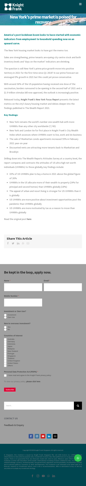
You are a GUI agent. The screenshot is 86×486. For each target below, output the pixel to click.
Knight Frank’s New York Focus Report (40, 99)
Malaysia (9, 349)
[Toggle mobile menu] (80, 4)
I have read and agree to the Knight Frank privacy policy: (27, 375)
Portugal (9, 354)
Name (7, 281)
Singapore (10, 356)
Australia (9, 339)
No (7, 329)
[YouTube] (43, 436)
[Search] (78, 406)
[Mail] (55, 436)
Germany (9, 342)
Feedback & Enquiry (14, 425)
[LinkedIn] (49, 436)
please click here (33, 381)
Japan (8, 346)
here (29, 219)
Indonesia (9, 344)
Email (47, 281)
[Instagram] (37, 436)
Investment (10, 315)
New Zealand (11, 351)
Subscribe (10, 390)
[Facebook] (31, 436)
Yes (7, 327)
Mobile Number (11, 296)
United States (11, 363)
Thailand (9, 358)
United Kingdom (12, 361)
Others (8, 366)
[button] (78, 458)
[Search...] (39, 406)
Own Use (9, 317)
